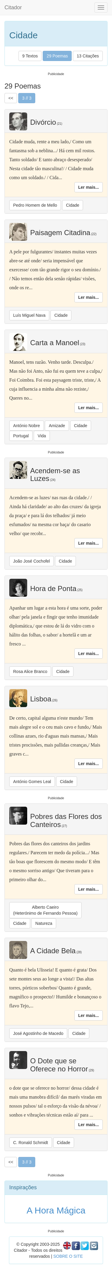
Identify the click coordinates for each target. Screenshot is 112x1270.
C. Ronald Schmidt (30, 1142)
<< (10, 98)
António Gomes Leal (32, 781)
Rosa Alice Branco (30, 671)
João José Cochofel (31, 561)
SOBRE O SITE (68, 1256)
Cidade (72, 205)
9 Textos (30, 56)
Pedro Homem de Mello (35, 205)
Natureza (43, 923)
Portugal (21, 435)
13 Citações (88, 56)
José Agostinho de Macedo (38, 1033)
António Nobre (26, 425)
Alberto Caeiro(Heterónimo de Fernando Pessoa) (45, 910)
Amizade (57, 425)
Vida (42, 435)
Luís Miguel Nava (29, 315)
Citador (13, 7)
